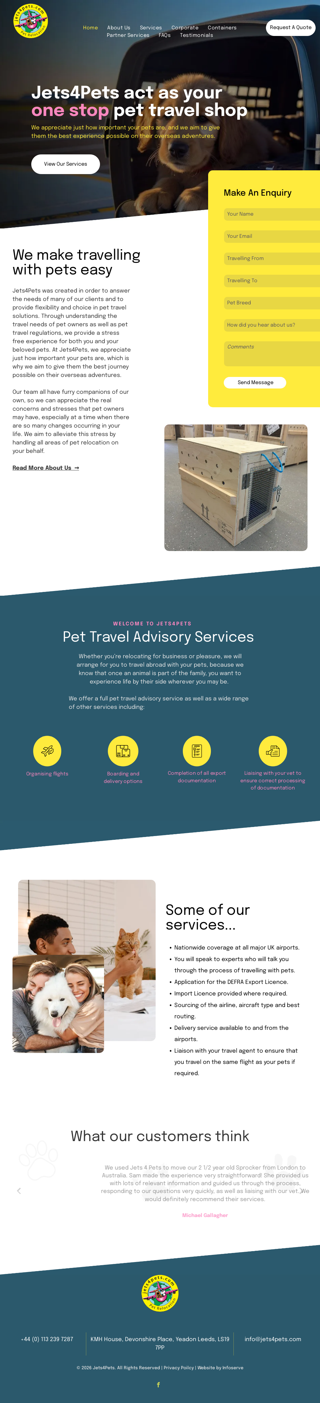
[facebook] (158, 1385)
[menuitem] (90, 28)
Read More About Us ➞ (45, 468)
